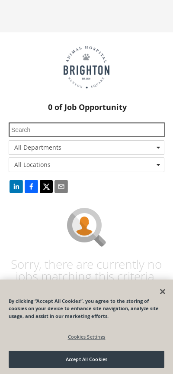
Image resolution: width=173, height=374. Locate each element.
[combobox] (86, 147)
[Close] (162, 291)
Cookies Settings (87, 336)
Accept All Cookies (86, 359)
